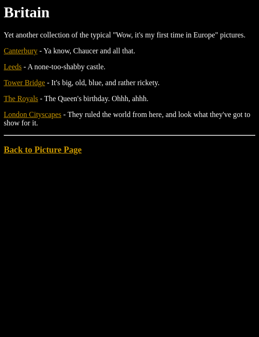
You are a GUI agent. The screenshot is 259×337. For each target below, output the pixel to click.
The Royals (21, 99)
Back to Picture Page (42, 149)
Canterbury (20, 51)
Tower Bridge (24, 83)
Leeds (13, 67)
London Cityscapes (32, 114)
